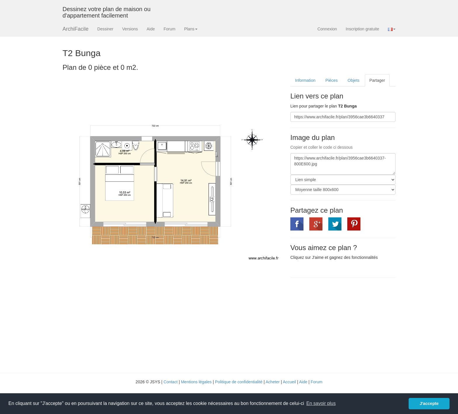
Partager (377, 80)
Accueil (289, 382)
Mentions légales (196, 382)
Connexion (327, 29)
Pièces (331, 80)
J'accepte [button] (429, 403)
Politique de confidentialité (239, 382)
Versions (130, 29)
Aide (151, 29)
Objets (353, 80)
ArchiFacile (76, 29)
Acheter (273, 382)
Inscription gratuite (362, 29)
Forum (169, 29)
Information (305, 80)
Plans (190, 29)
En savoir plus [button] (321, 403)
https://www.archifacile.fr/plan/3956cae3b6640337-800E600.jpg (342, 164)
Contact (171, 382)
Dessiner (105, 29)
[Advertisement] (339, 325)
